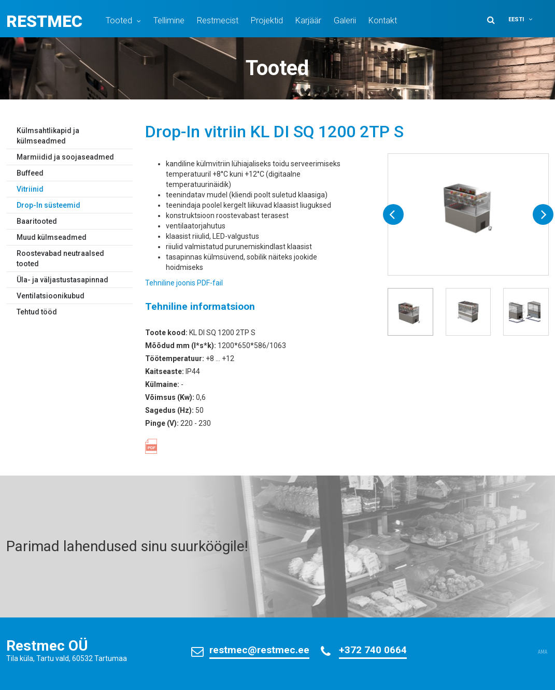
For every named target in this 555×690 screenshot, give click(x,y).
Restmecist (217, 20)
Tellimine (168, 20)
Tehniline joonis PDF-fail (184, 283)
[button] (527, 19)
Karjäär (308, 20)
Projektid (267, 20)
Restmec (44, 21)
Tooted (119, 20)
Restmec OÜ (47, 646)
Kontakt (382, 20)
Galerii (345, 20)
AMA (542, 652)
